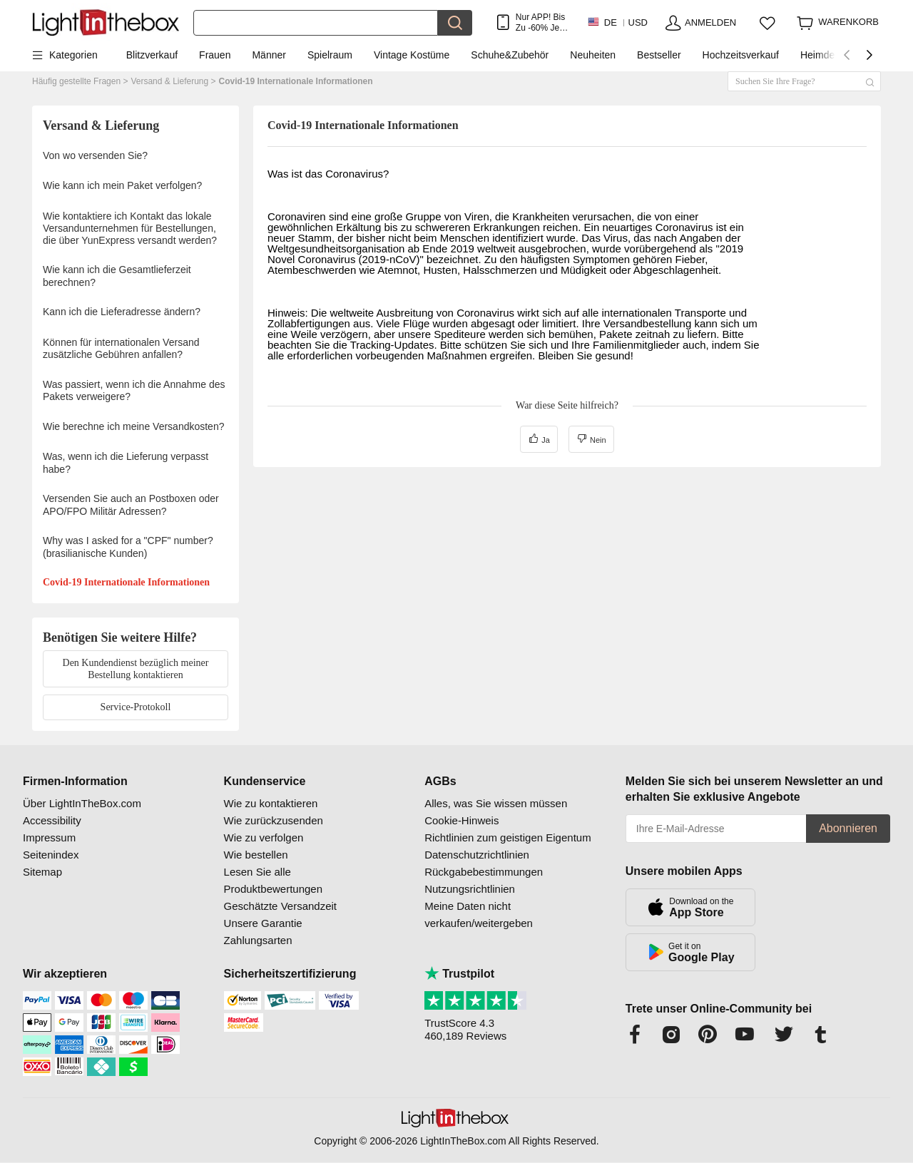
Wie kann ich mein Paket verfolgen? (122, 185)
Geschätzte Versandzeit (280, 906)
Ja (539, 438)
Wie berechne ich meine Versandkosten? (133, 426)
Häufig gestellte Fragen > (80, 81)
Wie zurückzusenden (273, 820)
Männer (268, 55)
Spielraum (329, 55)
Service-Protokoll (136, 707)
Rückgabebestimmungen (483, 872)
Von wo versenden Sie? (95, 155)
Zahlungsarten (258, 940)
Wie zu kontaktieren (271, 803)
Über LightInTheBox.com (82, 803)
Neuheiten (593, 55)
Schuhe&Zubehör (510, 55)
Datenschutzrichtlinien (476, 855)
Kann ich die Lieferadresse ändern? (121, 311)
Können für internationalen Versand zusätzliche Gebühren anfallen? (121, 349)
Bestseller (658, 55)
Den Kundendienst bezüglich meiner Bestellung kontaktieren (136, 668)
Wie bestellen (256, 855)
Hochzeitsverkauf (741, 55)
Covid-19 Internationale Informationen (296, 81)
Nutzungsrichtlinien (469, 889)
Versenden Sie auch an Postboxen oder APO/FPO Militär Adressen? (131, 505)
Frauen (214, 55)
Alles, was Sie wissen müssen (495, 803)
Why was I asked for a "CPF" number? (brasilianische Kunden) (128, 547)
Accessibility (52, 820)
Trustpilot (459, 973)
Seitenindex (50, 855)
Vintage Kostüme (411, 55)
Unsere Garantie (263, 923)
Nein (591, 438)
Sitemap (42, 872)
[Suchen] (315, 23)
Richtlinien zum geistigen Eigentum (507, 837)
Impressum (49, 837)
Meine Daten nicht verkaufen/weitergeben (478, 914)
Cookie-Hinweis (461, 820)
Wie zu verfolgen (264, 837)
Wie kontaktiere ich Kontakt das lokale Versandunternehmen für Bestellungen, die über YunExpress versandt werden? (130, 228)
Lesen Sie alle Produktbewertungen (273, 880)
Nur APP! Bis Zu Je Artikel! (540, 22)
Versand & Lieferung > (173, 81)
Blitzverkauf (152, 55)
